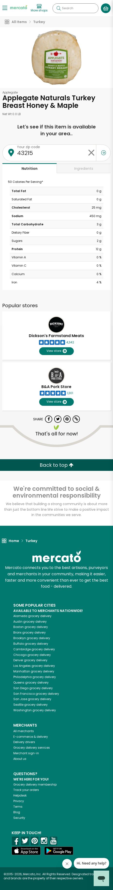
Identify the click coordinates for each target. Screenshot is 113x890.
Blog (16, 812)
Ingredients (83, 168)
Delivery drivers (24, 742)
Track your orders (26, 790)
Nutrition (30, 168)
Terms (18, 807)
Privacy (18, 801)
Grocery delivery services (31, 748)
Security (19, 818)
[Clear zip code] (91, 152)
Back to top (57, 465)
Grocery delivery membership (35, 784)
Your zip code (28, 146)
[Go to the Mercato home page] (18, 6)
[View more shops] (39, 8)
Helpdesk (20, 795)
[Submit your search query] (58, 8)
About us (19, 759)
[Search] (75, 8)
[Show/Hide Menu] (4, 7)
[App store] (26, 851)
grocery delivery (32, 616)
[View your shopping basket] (106, 8)
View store (56, 351)
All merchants (23, 731)
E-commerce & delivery (30, 737)
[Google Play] (58, 851)
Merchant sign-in (26, 753)
